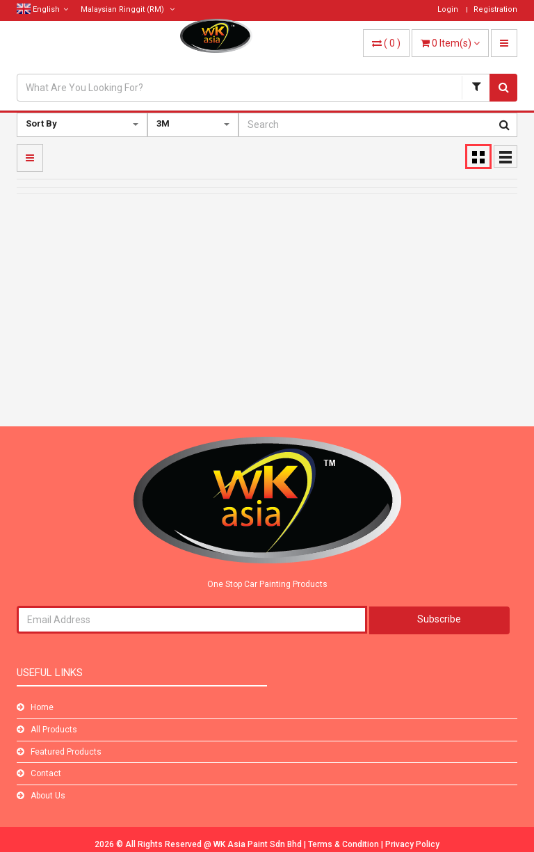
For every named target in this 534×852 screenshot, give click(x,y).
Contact (46, 773)
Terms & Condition (344, 844)
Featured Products (66, 752)
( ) (386, 43)
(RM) (128, 9)
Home (42, 707)
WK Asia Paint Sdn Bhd (258, 844)
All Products (54, 729)
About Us (48, 796)
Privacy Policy (412, 844)
